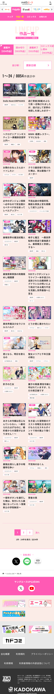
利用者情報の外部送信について (34, 663)
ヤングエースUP (10, 573)
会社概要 (5, 654)
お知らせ (43, 16)
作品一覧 (20, 16)
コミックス (31, 16)
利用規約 (20, 654)
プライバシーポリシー (42, 654)
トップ (10, 16)
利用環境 (8, 663)
